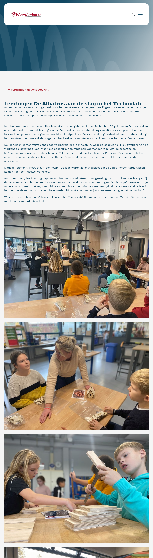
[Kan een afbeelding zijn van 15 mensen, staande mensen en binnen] (76, 264)
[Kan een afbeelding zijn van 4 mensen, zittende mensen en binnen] (76, 376)
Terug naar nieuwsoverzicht (30, 89)
